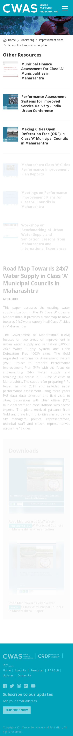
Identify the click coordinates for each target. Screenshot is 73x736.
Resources (37, 671)
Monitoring (27, 40)
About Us (20, 671)
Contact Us (25, 676)
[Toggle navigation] (65, 8)
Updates (8, 676)
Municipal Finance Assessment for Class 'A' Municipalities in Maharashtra (42, 71)
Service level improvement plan (27, 45)
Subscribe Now (17, 711)
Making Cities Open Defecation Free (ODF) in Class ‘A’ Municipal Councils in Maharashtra (44, 136)
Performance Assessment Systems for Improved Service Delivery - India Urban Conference (43, 103)
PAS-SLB (53, 671)
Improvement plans (51, 40)
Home (12, 40)
